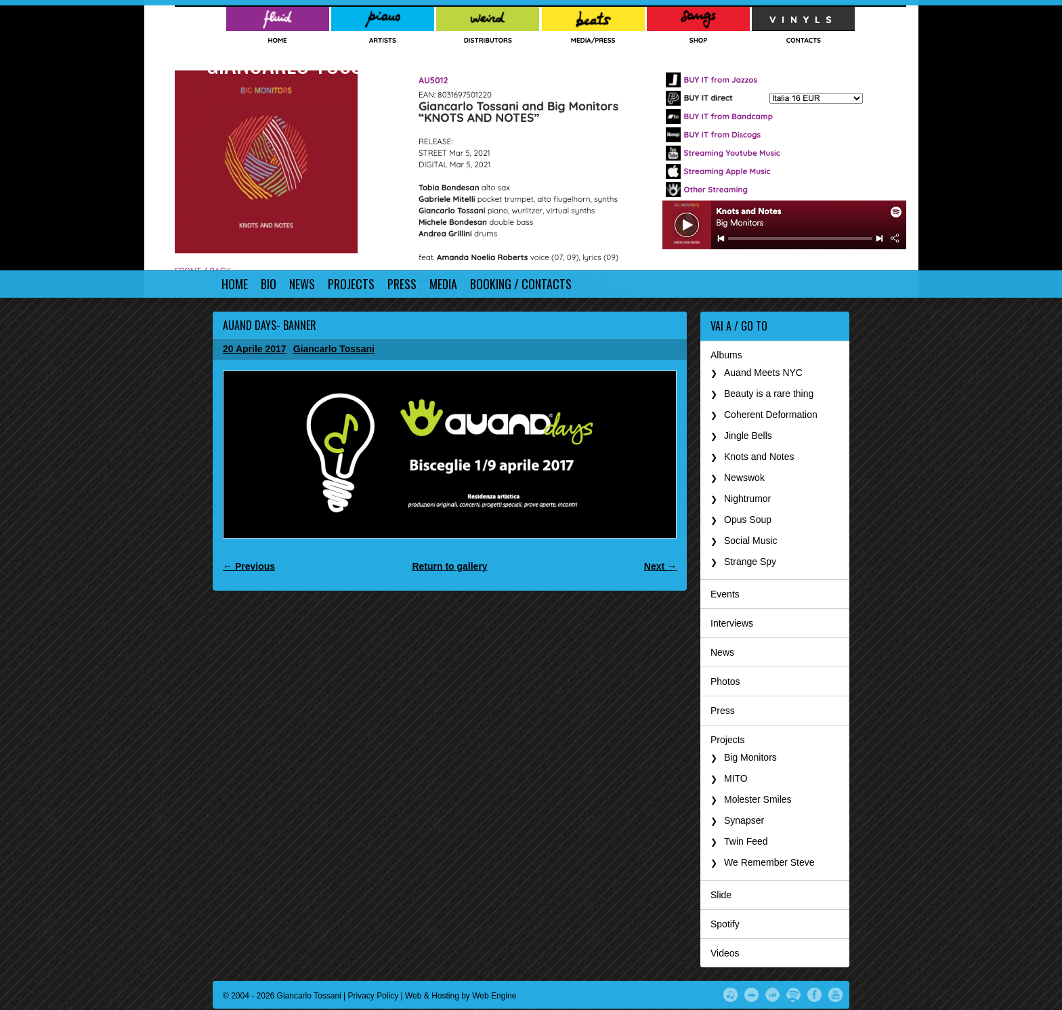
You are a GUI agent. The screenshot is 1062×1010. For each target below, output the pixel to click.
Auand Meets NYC (763, 372)
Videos (725, 953)
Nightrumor (747, 498)
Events (725, 594)
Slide (720, 894)
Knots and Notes (759, 456)
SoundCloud (751, 994)
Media (443, 284)
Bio (268, 284)
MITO (736, 778)
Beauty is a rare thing (768, 393)
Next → (660, 566)
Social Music (751, 540)
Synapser (744, 820)
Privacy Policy (373, 996)
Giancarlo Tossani (299, 63)
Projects (351, 284)
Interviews (731, 623)
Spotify (725, 924)
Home (234, 284)
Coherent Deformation (770, 414)
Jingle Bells (748, 435)
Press (402, 284)
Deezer (772, 994)
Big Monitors (750, 757)
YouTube (835, 994)
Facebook (814, 994)
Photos (725, 681)
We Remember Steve (769, 862)
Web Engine (494, 996)
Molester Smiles (758, 799)
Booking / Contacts (521, 284)
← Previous (249, 566)
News (302, 284)
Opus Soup (747, 519)
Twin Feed (746, 841)
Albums (726, 355)
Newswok (744, 477)
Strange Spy (750, 561)
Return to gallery (449, 566)
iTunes (730, 994)
